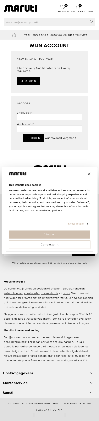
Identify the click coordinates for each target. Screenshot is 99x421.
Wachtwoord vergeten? (60, 137)
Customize (49, 244)
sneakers (56, 283)
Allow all (49, 234)
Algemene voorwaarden (36, 399)
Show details (76, 223)
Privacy (57, 399)
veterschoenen (13, 288)
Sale (61, 337)
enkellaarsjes (32, 288)
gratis (56, 309)
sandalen (79, 283)
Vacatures (13, 399)
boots (66, 288)
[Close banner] (89, 173)
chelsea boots (49, 288)
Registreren (28, 81)
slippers (67, 283)
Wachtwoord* (25, 124)
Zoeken (91, 22)
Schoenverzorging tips (77, 399)
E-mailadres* (24, 112)
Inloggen (33, 138)
